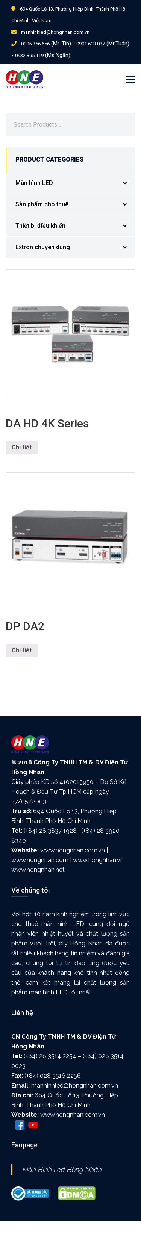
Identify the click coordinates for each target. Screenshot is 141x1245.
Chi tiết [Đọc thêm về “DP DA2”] (22, 650)
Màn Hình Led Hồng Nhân (62, 1170)
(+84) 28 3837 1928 (50, 830)
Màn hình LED (75, 183)
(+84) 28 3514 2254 (50, 1056)
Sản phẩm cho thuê (75, 204)
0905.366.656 (35, 44)
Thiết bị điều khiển (75, 226)
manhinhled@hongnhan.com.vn (55, 32)
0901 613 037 (90, 44)
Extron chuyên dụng (75, 247)
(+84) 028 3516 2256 (52, 1075)
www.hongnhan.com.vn (72, 850)
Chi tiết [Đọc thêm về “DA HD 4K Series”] (22, 447)
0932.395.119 (29, 55)
